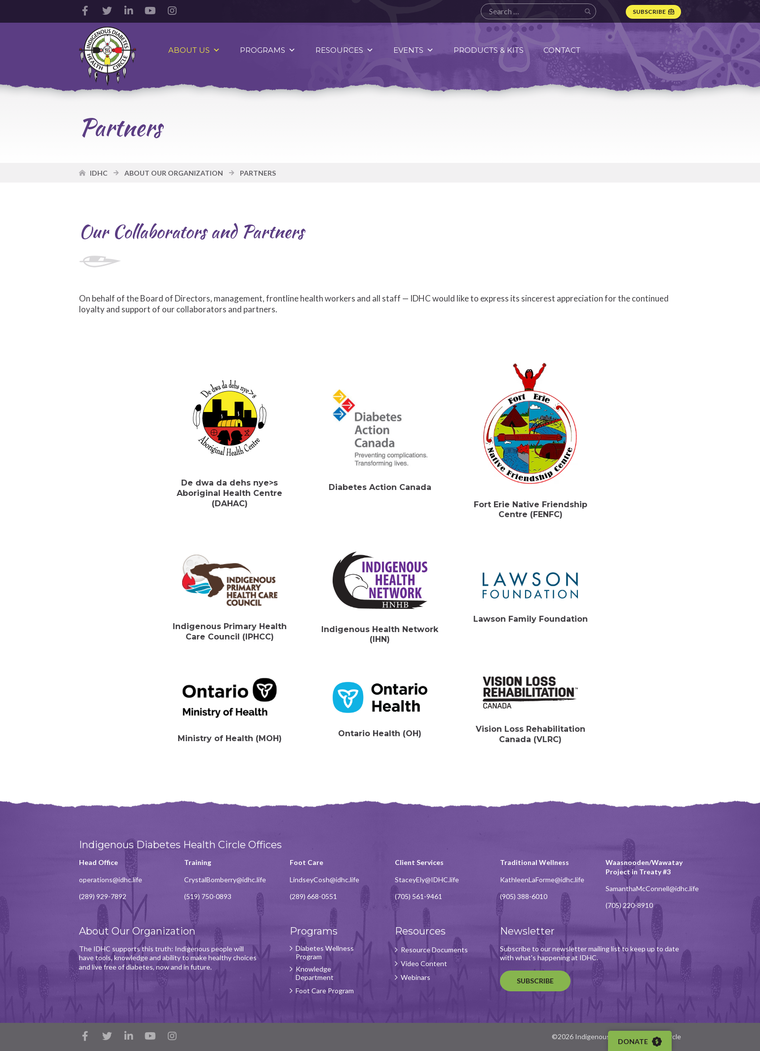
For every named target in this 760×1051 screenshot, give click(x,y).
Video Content (424, 964)
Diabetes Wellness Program (325, 952)
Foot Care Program (325, 991)
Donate (640, 1042)
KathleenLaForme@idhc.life (542, 879)
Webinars (415, 977)
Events (413, 50)
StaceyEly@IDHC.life (427, 879)
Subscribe (649, 11)
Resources (344, 50)
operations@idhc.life (110, 879)
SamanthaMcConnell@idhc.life (652, 888)
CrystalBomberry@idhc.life (225, 879)
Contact (561, 50)
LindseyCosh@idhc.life (324, 879)
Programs (268, 50)
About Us (194, 50)
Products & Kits (489, 50)
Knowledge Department (315, 973)
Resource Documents (434, 950)
